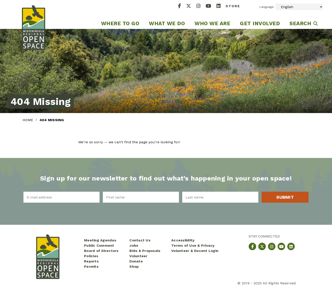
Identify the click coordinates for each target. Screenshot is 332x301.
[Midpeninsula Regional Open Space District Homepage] (33, 14)
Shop (134, 266)
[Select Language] (299, 7)
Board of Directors (101, 251)
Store (233, 6)
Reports (91, 261)
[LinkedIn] (221, 6)
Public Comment (99, 245)
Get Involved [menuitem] (260, 23)
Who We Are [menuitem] (212, 23)
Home (28, 120)
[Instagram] (201, 6)
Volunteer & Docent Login (194, 251)
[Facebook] (182, 6)
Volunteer (138, 256)
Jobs (133, 245)
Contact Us (139, 240)
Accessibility (183, 240)
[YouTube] (211, 6)
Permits (91, 266)
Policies (91, 256)
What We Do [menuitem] (167, 23)
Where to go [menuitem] (120, 23)
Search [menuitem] (300, 23)
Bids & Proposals (144, 251)
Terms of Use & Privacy (193, 245)
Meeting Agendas (100, 240)
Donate (136, 261)
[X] (191, 6)
